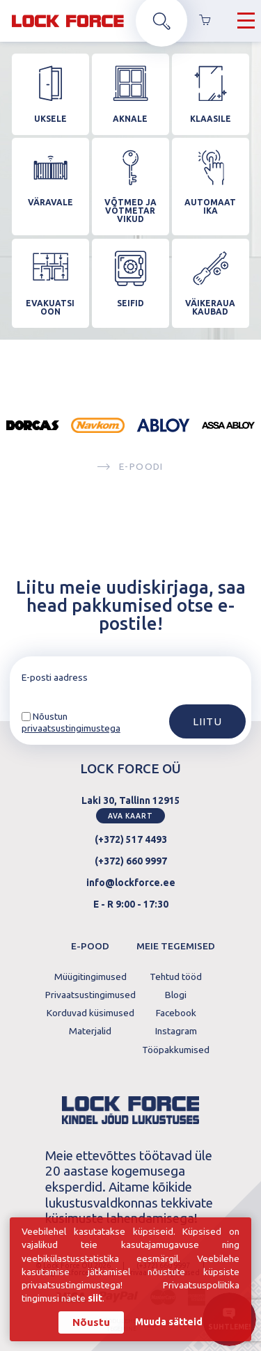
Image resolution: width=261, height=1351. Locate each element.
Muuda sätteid (169, 1324)
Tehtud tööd (176, 977)
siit (95, 1299)
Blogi (176, 995)
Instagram (176, 1031)
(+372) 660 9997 (131, 861)
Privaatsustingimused (90, 995)
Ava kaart (130, 816)
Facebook (176, 1013)
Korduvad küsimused (90, 1013)
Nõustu (91, 1323)
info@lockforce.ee (130, 882)
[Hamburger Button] (246, 21)
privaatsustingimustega (71, 728)
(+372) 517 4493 (131, 839)
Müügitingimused (90, 977)
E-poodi (130, 467)
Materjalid (90, 1031)
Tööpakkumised (175, 1050)
